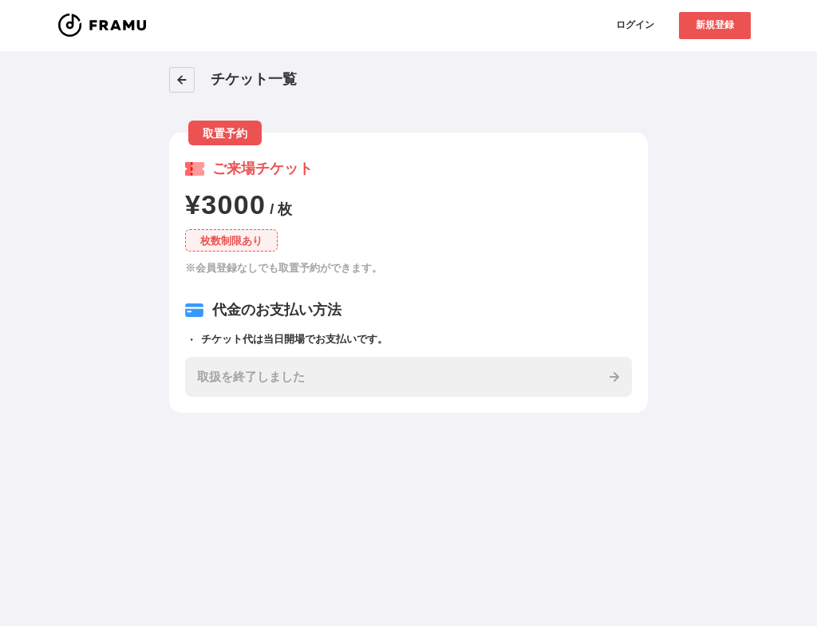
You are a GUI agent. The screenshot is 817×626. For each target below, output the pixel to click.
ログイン (635, 24)
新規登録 (715, 24)
